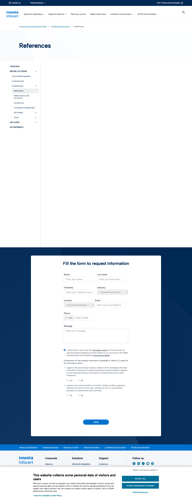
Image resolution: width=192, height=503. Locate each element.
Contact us (16, 3)
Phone (67, 313)
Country (68, 300)
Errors (16, 117)
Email (97, 300)
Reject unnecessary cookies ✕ (145, 470)
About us (49, 464)
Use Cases (14, 122)
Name (67, 274)
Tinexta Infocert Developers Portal (33, 26)
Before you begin (18, 71)
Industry (101, 287)
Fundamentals (17, 86)
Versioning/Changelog (21, 76)
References (18, 91)
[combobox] (69, 317)
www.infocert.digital (101, 355)
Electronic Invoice (78, 14)
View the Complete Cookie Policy (48, 496)
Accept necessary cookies (140, 486)
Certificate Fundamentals (24, 108)
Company (68, 287)
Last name (102, 274)
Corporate (51, 458)
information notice (99, 350)
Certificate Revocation (60, 26)
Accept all (140, 479)
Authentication (18, 81)
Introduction (19, 103)
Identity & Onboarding (34, 14)
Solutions (78, 458)
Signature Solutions (58, 14)
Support (104, 458)
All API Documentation (147, 14)
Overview (14, 66)
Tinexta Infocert (38, 3)
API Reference (16, 127)
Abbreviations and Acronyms (21, 97)
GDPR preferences (140, 492)
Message (68, 326)
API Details (18, 113)
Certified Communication (122, 14)
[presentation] (96, 409)
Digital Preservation (98, 14)
